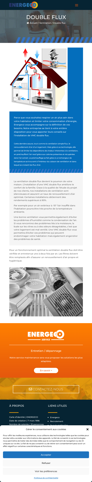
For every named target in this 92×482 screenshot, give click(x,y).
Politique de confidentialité (46, 478)
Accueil (32, 23)
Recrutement (56, 421)
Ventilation (45, 23)
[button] (87, 429)
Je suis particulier (59, 425)
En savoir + (46, 370)
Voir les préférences (46, 471)
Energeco (55, 417)
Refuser (46, 463)
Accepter (46, 454)
